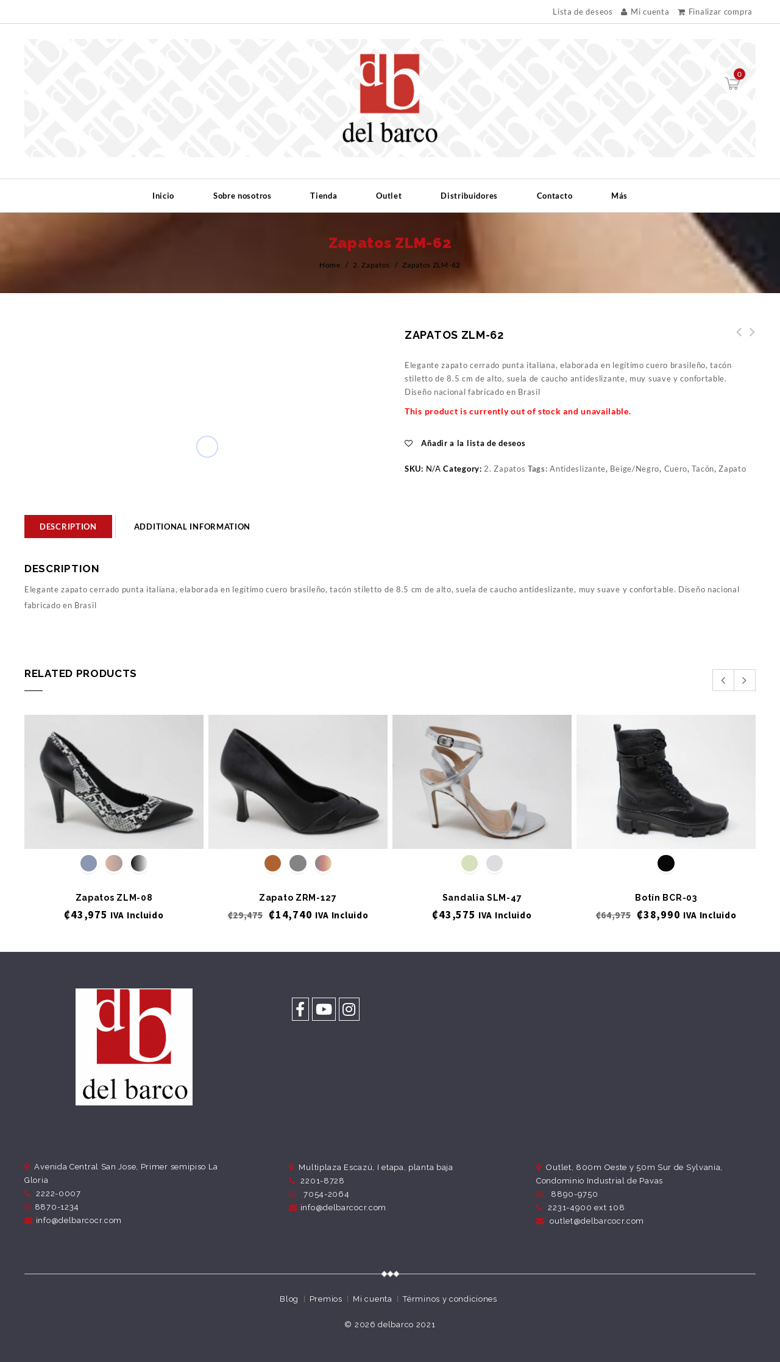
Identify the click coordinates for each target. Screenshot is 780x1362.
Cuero (676, 469)
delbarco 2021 (406, 1324)
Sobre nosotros (242, 195)
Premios (326, 1298)
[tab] (68, 526)
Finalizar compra (715, 11)
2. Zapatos (371, 264)
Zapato (732, 469)
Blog (289, 1298)
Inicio (163, 195)
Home (330, 264)
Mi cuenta (645, 11)
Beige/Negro (634, 469)
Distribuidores (469, 195)
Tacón (703, 469)
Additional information (192, 526)
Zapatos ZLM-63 (735, 338)
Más (619, 195)
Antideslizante (578, 469)
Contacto (555, 195)
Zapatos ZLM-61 (749, 338)
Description (68, 526)
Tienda (323, 195)
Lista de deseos (583, 12)
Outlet (389, 195)
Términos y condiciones (450, 1298)
